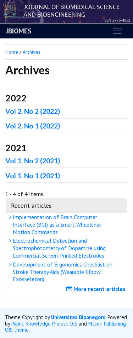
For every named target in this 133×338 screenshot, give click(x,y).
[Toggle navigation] (117, 31)
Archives (31, 52)
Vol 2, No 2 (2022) (32, 111)
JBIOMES (19, 31)
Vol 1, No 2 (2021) (32, 161)
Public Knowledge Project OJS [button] (44, 323)
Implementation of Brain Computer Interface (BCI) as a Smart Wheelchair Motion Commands (56, 224)
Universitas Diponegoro (78, 317)
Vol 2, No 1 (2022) (32, 126)
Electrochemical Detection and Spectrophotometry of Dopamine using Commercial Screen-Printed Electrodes (58, 248)
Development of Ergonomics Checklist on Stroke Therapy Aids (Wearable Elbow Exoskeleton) (61, 272)
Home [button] (11, 52)
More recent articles (97, 288)
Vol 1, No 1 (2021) (32, 175)
